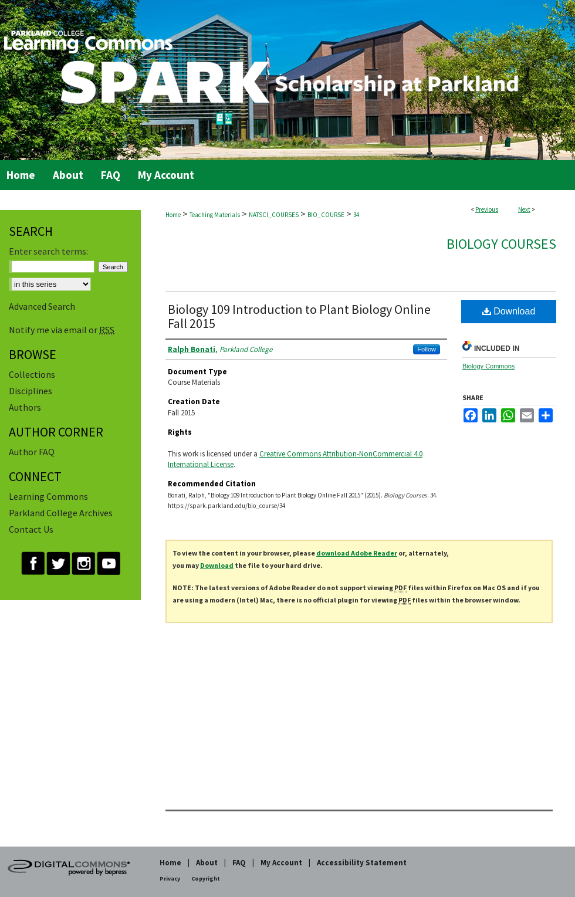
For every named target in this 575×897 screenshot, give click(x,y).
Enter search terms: (48, 251)
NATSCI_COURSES (274, 215)
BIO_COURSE (325, 215)
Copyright (205, 878)
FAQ (239, 863)
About (207, 863)
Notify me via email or (61, 330)
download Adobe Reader (356, 553)
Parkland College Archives (61, 513)
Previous (486, 209)
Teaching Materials (215, 215)
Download (509, 311)
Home (173, 215)
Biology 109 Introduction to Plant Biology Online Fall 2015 (299, 316)
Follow (426, 349)
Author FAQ (32, 452)
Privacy (170, 878)
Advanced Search (42, 306)
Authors (25, 407)
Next (524, 209)
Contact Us (31, 529)
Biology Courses (501, 244)
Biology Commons (488, 366)
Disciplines (30, 391)
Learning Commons (48, 496)
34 (356, 215)
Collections (32, 374)
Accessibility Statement (362, 863)
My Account (281, 863)
